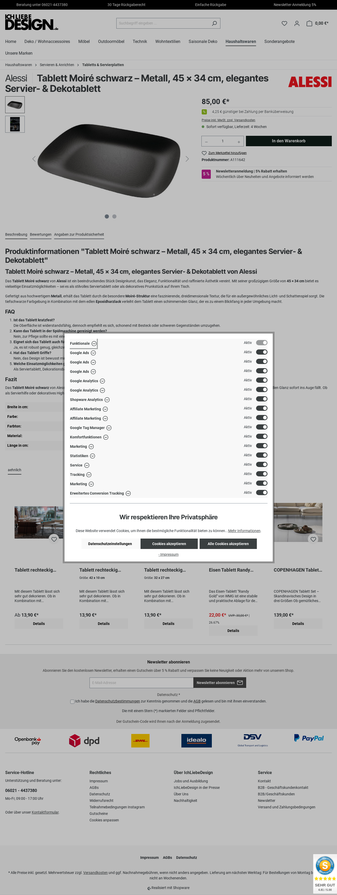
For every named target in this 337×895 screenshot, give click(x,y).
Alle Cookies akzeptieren (228, 544)
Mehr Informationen (244, 531)
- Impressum (168, 554)
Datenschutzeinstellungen (110, 544)
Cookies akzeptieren (169, 544)
